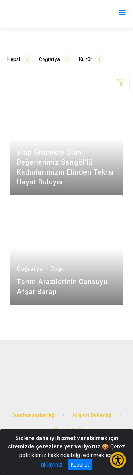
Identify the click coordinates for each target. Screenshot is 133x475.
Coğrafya (55, 59)
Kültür (91, 59)
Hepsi (19, 59)
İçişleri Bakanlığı (93, 415)
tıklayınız (52, 464)
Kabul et (80, 465)
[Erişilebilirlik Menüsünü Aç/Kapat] (118, 460)
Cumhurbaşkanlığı (33, 415)
